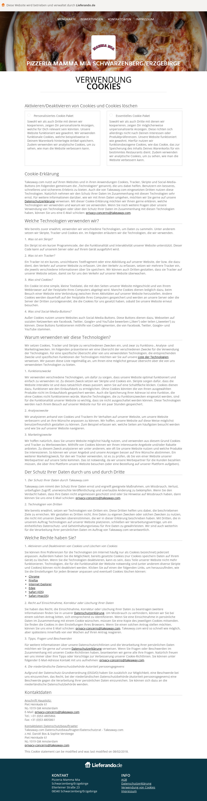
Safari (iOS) (36, 592)
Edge (32, 588)
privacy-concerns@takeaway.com (108, 213)
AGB (124, 780)
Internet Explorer (40, 584)
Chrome (34, 576)
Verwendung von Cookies (138, 787)
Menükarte (66, 19)
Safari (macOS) (39, 596)
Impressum (145, 19)
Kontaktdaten (119, 19)
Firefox (33, 580)
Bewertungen (92, 19)
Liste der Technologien (153, 357)
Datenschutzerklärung (40, 201)
